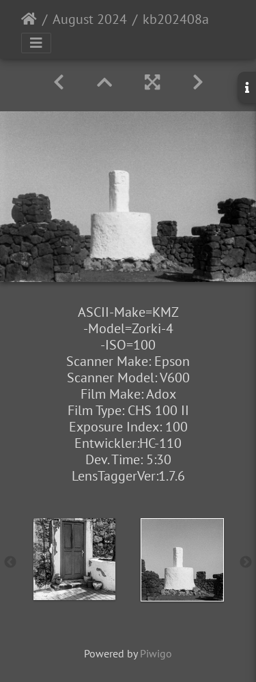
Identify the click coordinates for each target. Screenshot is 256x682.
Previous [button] (10, 562)
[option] (74, 559)
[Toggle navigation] (36, 43)
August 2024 (90, 19)
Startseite (29, 19)
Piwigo (156, 653)
